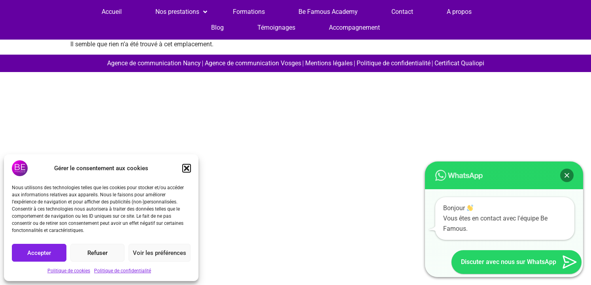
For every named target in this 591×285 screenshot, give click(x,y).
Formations (249, 11)
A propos (459, 11)
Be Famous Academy (328, 11)
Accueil (112, 11)
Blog (217, 27)
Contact (402, 11)
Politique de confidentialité (122, 271)
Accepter (39, 252)
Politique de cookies (68, 271)
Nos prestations (177, 11)
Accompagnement (354, 27)
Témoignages (276, 27)
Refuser (97, 252)
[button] (187, 168)
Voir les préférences (159, 252)
